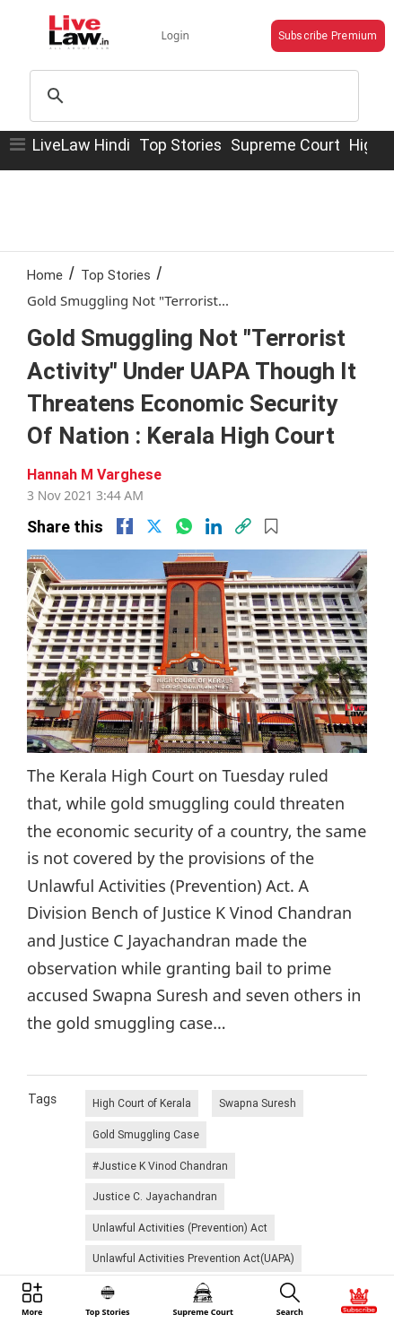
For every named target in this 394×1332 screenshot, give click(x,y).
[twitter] (154, 526)
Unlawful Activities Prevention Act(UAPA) (193, 1258)
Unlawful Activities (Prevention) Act (179, 1227)
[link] (243, 526)
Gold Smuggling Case (145, 1134)
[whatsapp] (184, 526)
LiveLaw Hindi (81, 144)
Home (45, 274)
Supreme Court (285, 144)
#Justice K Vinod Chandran (160, 1165)
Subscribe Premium (328, 35)
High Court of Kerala (141, 1103)
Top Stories (180, 144)
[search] (191, 96)
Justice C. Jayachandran (154, 1196)
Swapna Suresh (257, 1103)
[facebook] (125, 526)
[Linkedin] (214, 526)
